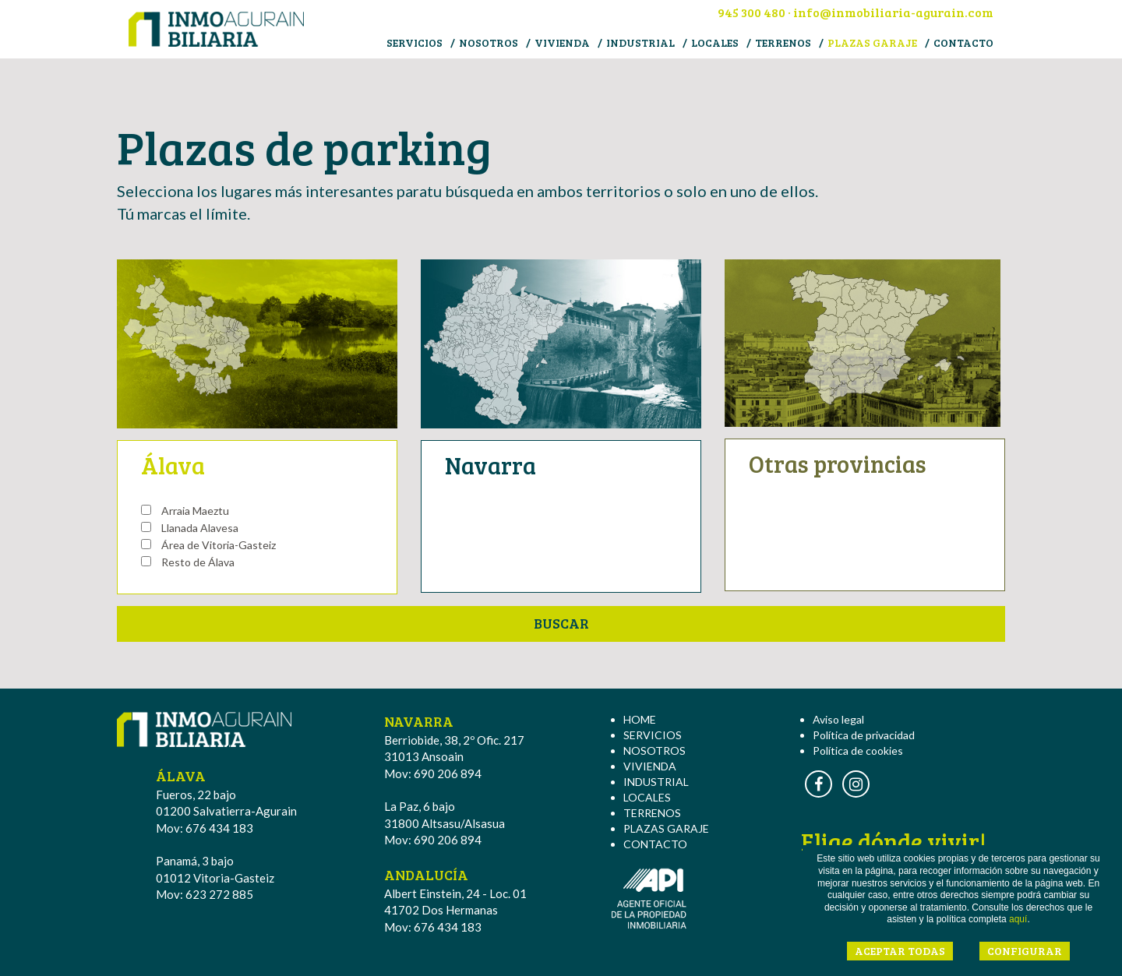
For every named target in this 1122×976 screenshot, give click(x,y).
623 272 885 (219, 894)
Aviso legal (838, 719)
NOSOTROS (488, 42)
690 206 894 (448, 773)
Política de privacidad (864, 735)
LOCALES (715, 42)
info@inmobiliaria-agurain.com (893, 12)
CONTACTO (963, 42)
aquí (1018, 919)
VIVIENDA (562, 42)
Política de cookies (858, 750)
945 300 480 (751, 12)
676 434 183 (219, 828)
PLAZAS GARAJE (872, 42)
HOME (639, 719)
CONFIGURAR (1024, 950)
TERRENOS (783, 42)
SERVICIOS (414, 42)
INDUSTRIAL (640, 42)
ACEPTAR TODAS (900, 950)
